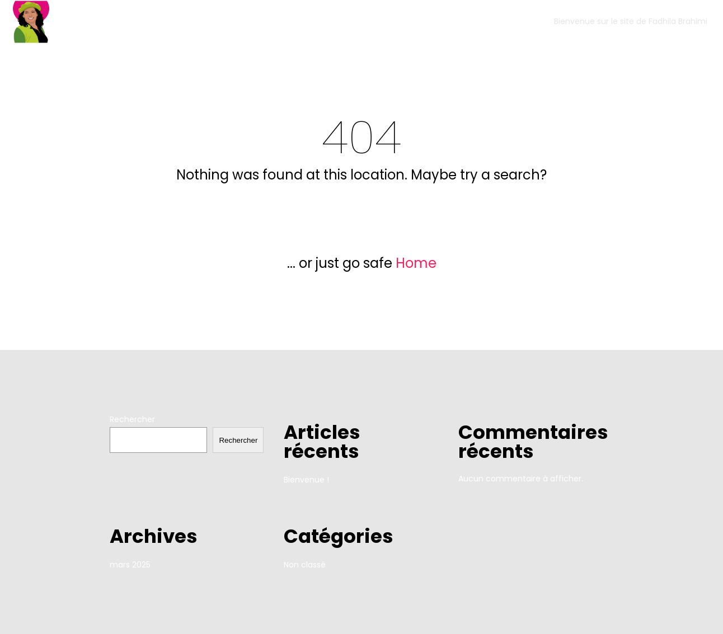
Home (416, 263)
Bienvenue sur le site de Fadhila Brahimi (630, 21)
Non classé (305, 564)
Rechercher (132, 419)
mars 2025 (130, 564)
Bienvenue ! (306, 479)
